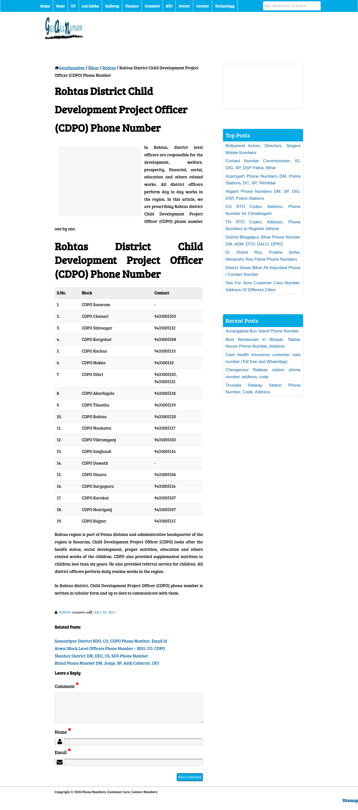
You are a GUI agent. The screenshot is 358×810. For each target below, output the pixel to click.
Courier (202, 5)
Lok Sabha (90, 5)
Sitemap (350, 806)
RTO (169, 5)
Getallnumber (72, 68)
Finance (131, 5)
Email (63, 758)
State (60, 5)
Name (63, 738)
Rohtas (109, 68)
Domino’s (152, 5)
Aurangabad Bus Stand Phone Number (262, 331)
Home (45, 5)
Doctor (184, 5)
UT (73, 5)
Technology (224, 5)
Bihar (93, 68)
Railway (112, 5)
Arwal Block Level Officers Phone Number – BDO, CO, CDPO (110, 648)
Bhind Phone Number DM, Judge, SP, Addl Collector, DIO (107, 663)
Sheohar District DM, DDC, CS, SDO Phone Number (101, 656)
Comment (67, 686)
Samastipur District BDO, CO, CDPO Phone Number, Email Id (111, 641)
